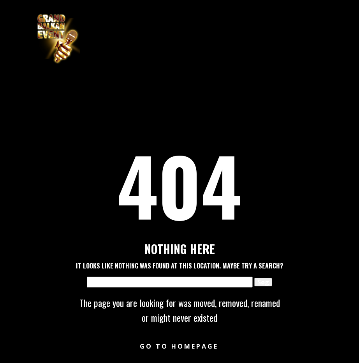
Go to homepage (179, 346)
